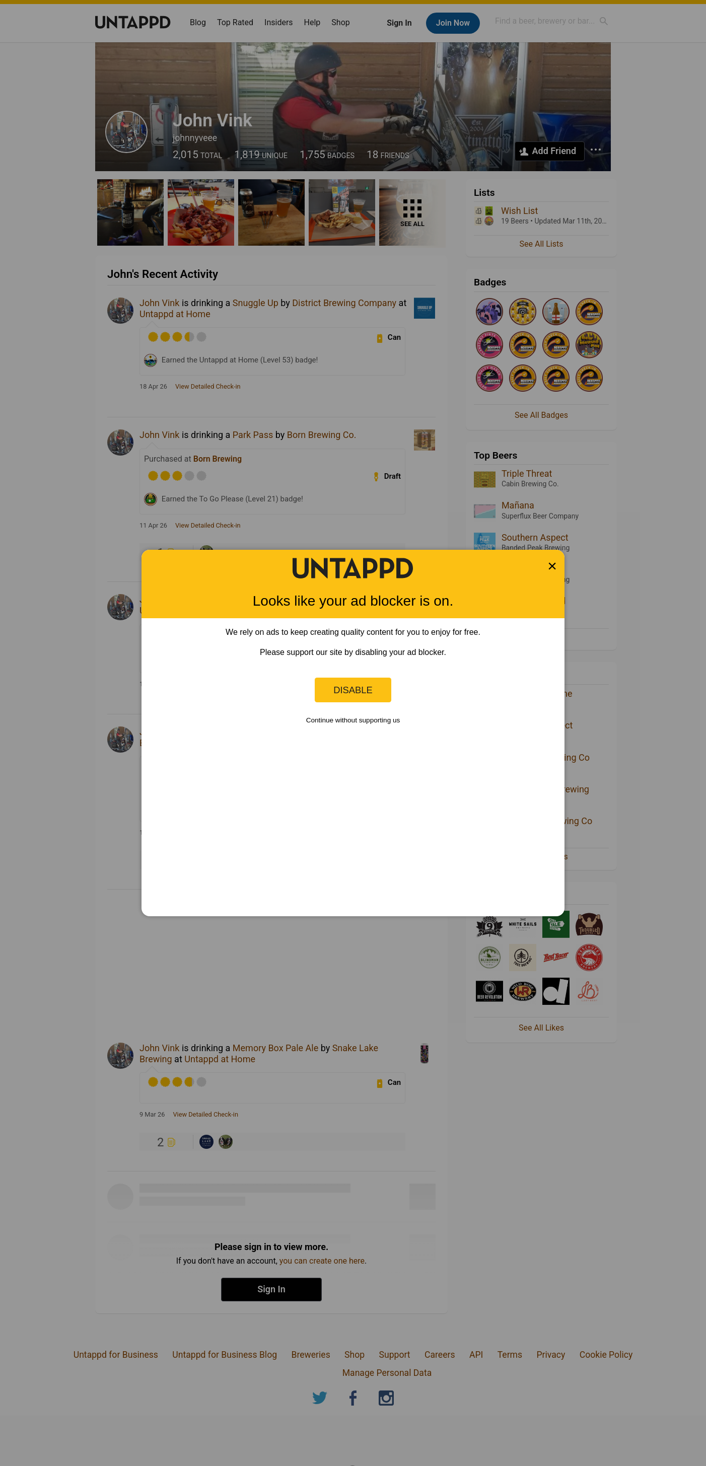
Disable (353, 690)
